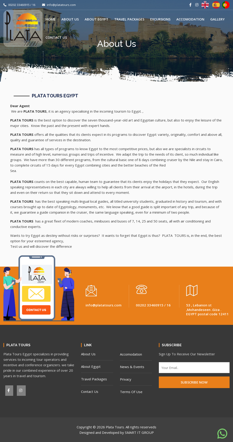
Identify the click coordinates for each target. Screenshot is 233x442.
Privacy (125, 379)
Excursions (160, 19)
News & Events (132, 366)
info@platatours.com (59, 5)
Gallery (217, 19)
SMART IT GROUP (139, 432)
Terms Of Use (131, 391)
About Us (70, 19)
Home (51, 19)
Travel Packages (129, 19)
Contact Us (56, 37)
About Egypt (96, 19)
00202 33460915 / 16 (19, 5)
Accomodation (190, 19)
